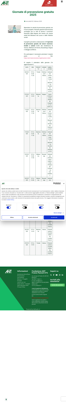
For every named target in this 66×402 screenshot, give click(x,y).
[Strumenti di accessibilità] (6, 399)
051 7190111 (38, 279)
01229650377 (37, 285)
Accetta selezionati (33, 217)
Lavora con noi (21, 282)
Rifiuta (12, 217)
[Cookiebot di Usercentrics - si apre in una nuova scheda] (54, 183)
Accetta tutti (54, 217)
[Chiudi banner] (63, 183)
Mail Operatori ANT (23, 285)
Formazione (20, 277)
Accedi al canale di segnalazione (40, 298)
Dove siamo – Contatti (23, 284)
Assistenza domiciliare (23, 274)
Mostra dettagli (58, 213)
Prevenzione (20, 276)
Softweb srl (36, 309)
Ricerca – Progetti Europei (22, 279)
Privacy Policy (21, 287)
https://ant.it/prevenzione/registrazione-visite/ (37, 58)
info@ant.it (39, 280)
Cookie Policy (10, 199)
